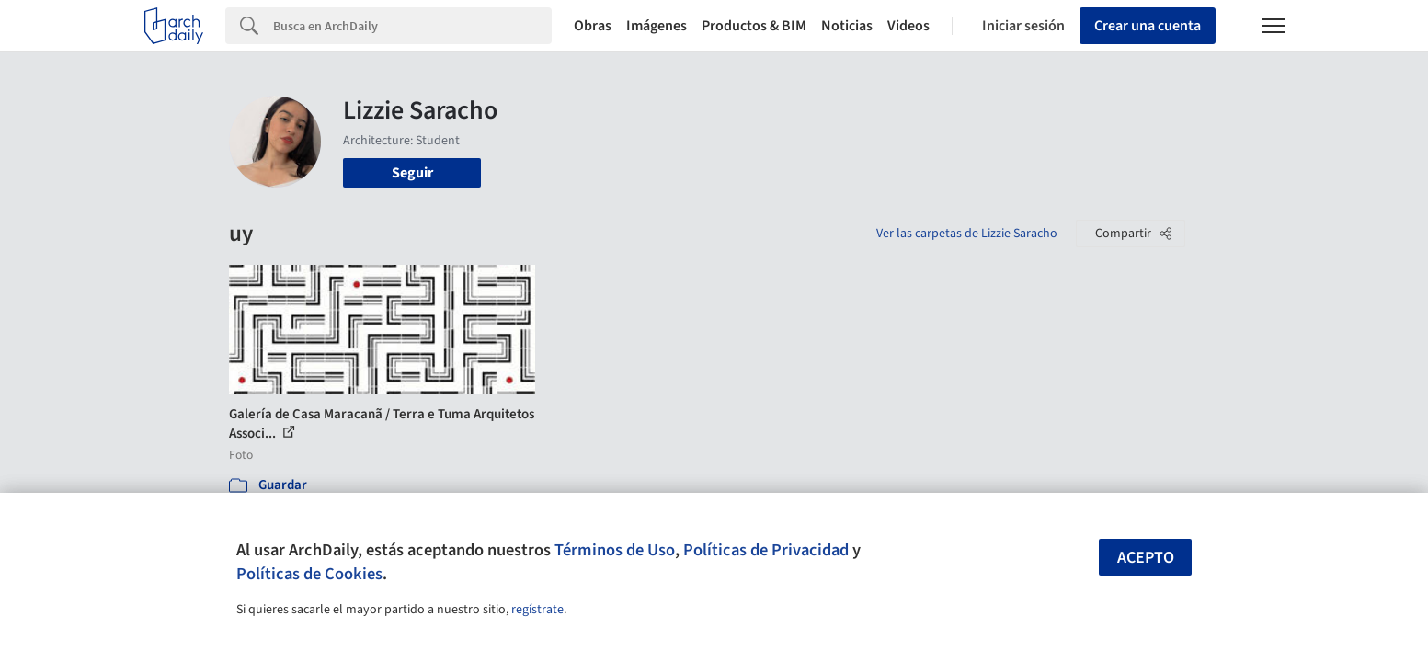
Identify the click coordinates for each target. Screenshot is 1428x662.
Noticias (847, 25)
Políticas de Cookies (309, 574)
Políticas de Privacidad (766, 550)
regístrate (537, 609)
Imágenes (656, 25)
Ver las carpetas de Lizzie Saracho (966, 233)
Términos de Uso (614, 550)
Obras (592, 25)
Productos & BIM (754, 25)
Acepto (1145, 557)
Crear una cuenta (1147, 26)
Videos (908, 25)
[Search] (412, 25)
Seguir (412, 173)
